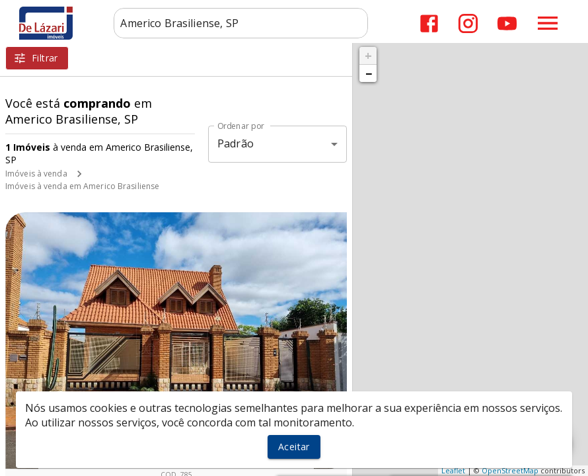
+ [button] (368, 55)
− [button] (368, 73)
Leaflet (453, 470)
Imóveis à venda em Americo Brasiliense (82, 186)
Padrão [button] (235, 143)
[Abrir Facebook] (429, 23)
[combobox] (241, 23)
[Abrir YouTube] (507, 23)
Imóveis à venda (36, 173)
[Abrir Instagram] (468, 23)
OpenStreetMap (510, 470)
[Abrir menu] (548, 23)
